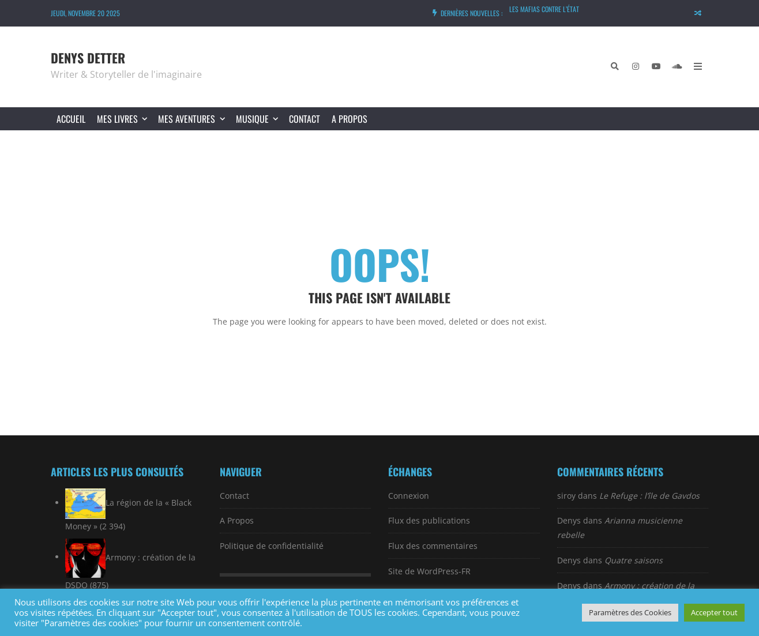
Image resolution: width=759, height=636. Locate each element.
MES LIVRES (124, 119)
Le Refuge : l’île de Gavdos (649, 495)
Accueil (71, 119)
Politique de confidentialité (272, 545)
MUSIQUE (259, 119)
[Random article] (697, 13)
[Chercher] (614, 67)
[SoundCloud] (677, 67)
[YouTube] (656, 67)
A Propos (349, 119)
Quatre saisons (633, 560)
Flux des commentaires (433, 545)
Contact (304, 119)
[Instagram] (635, 67)
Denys (569, 520)
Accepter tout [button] (714, 612)
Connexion (408, 495)
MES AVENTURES (194, 119)
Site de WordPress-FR (429, 571)
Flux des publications (429, 520)
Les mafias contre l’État (544, 9)
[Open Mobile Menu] (697, 67)
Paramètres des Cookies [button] (630, 612)
